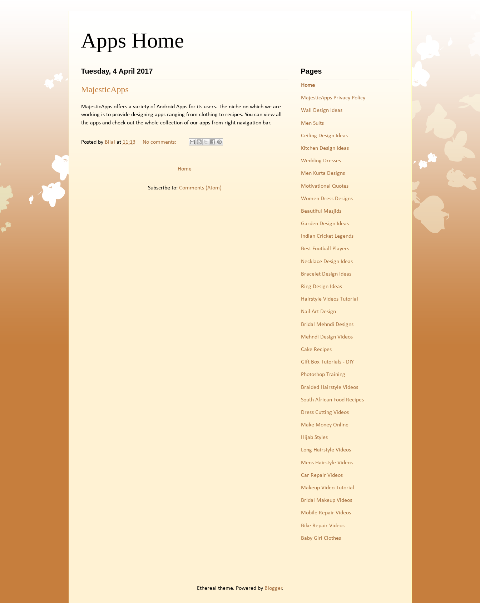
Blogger (273, 588)
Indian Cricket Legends (327, 236)
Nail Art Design (318, 312)
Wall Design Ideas (321, 110)
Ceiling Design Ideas (324, 136)
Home (185, 169)
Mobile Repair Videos (326, 513)
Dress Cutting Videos (325, 412)
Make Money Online (324, 425)
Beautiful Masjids (321, 211)
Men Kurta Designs (323, 173)
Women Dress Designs (327, 199)
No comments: (160, 142)
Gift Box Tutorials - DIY (327, 362)
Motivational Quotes (324, 186)
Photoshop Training (323, 374)
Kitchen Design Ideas (325, 148)
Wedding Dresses (321, 161)
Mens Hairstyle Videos (327, 463)
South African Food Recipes (332, 400)
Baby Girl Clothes (321, 538)
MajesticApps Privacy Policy (333, 98)
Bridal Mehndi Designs (327, 324)
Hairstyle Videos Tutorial (329, 299)
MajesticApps (105, 89)
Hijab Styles (314, 437)
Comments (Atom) (200, 188)
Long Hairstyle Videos (326, 450)
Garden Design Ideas (325, 224)
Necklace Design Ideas (327, 262)
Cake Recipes (316, 349)
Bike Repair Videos (323, 526)
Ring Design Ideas (321, 287)
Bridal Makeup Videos (326, 500)
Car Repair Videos (322, 475)
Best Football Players (325, 249)
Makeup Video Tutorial (327, 488)
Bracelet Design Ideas (326, 274)
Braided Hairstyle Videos (329, 387)
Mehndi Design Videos (327, 337)
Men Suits (312, 123)
